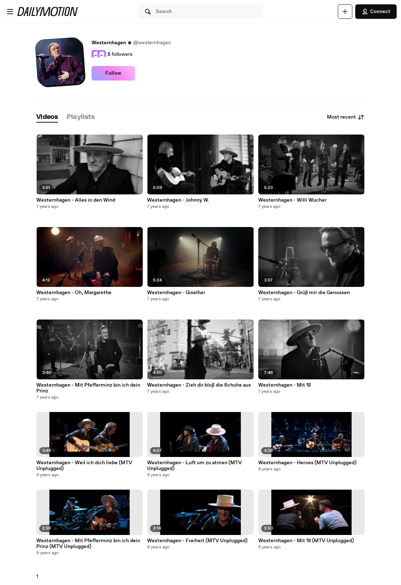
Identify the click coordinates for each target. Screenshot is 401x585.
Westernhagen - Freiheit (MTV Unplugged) (197, 541)
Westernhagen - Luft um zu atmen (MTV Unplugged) (194, 465)
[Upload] (345, 11)
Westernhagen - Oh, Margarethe (74, 293)
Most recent (346, 117)
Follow (113, 73)
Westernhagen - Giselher (176, 293)
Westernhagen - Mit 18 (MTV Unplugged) (306, 541)
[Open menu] (10, 11)
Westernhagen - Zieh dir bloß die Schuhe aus (199, 385)
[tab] (47, 117)
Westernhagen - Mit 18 (284, 385)
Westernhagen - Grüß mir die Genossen (304, 293)
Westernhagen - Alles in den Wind (75, 200)
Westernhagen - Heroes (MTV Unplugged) (307, 463)
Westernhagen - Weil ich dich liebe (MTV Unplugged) (84, 465)
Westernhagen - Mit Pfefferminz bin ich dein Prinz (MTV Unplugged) (88, 543)
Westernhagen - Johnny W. (178, 200)
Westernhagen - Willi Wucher (292, 200)
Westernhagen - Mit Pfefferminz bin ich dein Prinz (88, 388)
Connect (375, 11)
